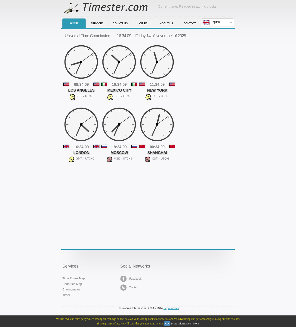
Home (74, 23)
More (196, 323)
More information (181, 323)
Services (97, 23)
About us (166, 23)
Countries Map (72, 284)
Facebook (131, 279)
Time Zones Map (73, 278)
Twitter (128, 287)
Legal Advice (171, 308)
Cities (143, 23)
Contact (190, 23)
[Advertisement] (97, 203)
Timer (66, 295)
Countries (120, 23)
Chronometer (71, 289)
